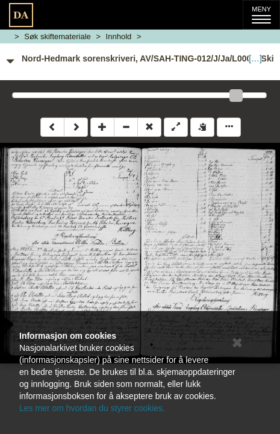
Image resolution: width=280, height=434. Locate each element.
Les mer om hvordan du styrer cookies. (92, 408)
